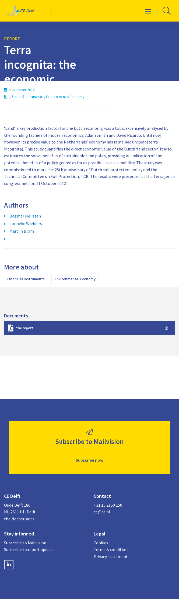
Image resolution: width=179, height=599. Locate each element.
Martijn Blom (21, 231)
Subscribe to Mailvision (25, 542)
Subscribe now (89, 460)
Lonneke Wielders (25, 223)
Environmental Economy (75, 278)
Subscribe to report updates (29, 549)
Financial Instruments (26, 278)
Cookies (101, 542)
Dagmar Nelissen (25, 216)
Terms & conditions (111, 549)
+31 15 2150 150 (108, 505)
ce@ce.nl (102, 511)
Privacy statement (111, 556)
